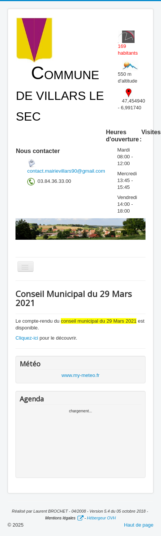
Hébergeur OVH (101, 518)
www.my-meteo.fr (80, 375)
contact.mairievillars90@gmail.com (66, 171)
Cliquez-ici (26, 338)
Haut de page (138, 525)
